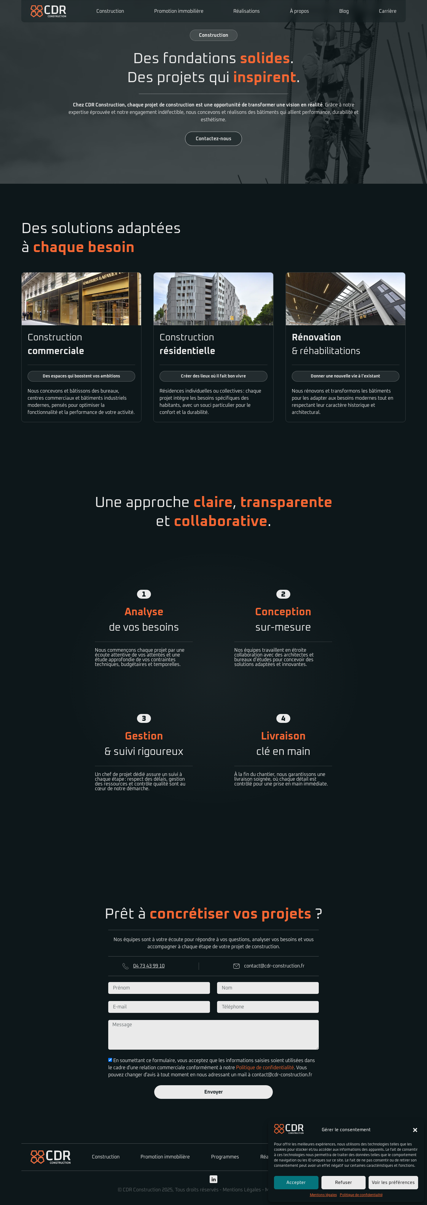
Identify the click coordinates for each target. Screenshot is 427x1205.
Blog (344, 11)
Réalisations (246, 11)
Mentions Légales (242, 1190)
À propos (299, 11)
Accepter (296, 1182)
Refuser (343, 1182)
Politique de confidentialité (361, 1195)
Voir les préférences (393, 1182)
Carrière (387, 11)
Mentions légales (323, 1195)
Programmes (225, 1157)
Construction (110, 11)
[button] (415, 1130)
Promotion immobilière (178, 11)
